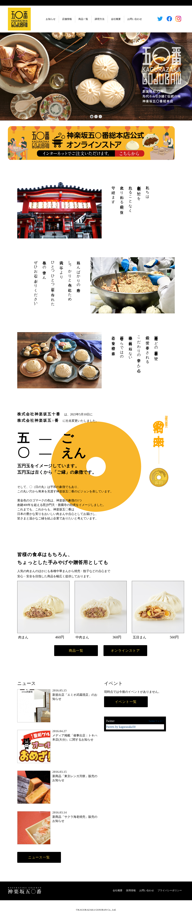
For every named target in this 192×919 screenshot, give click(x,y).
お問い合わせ (134, 19)
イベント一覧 (126, 702)
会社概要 (116, 19)
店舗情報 (67, 19)
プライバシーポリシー (170, 890)
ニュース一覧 (39, 857)
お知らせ (51, 19)
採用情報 (131, 890)
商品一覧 (83, 19)
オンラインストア (125, 650)
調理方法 (99, 19)
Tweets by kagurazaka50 (121, 726)
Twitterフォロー (156, 721)
